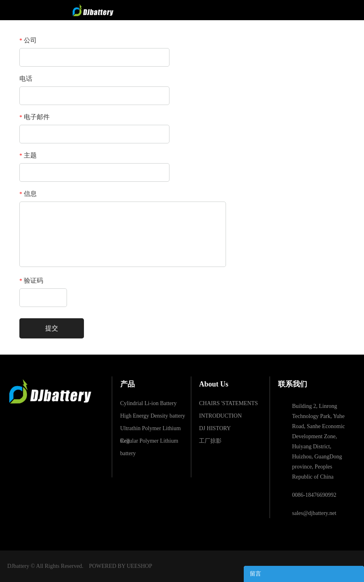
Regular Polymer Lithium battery (149, 442)
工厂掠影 (210, 441)
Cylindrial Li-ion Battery (148, 403)
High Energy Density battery (152, 416)
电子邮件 (34, 116)
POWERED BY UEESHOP (120, 566)
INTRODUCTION (220, 416)
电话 (25, 78)
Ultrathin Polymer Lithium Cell (150, 430)
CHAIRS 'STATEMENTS (228, 403)
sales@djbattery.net (314, 513)
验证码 (31, 280)
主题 (28, 155)
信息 (28, 193)
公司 (28, 40)
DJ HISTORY (215, 428)
